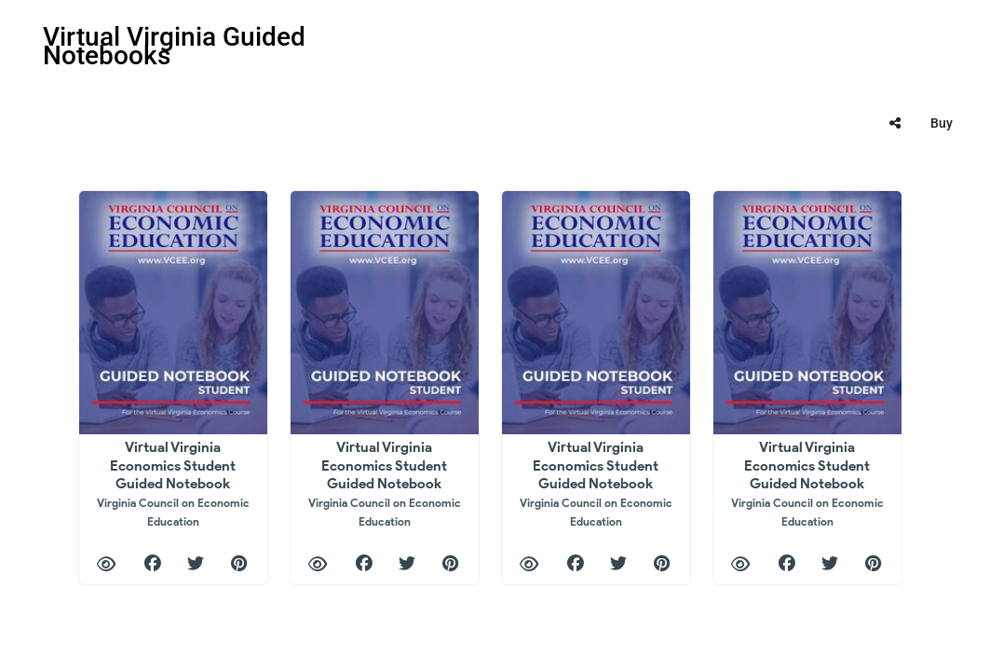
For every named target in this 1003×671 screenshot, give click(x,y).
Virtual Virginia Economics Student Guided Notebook (173, 483)
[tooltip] (894, 123)
